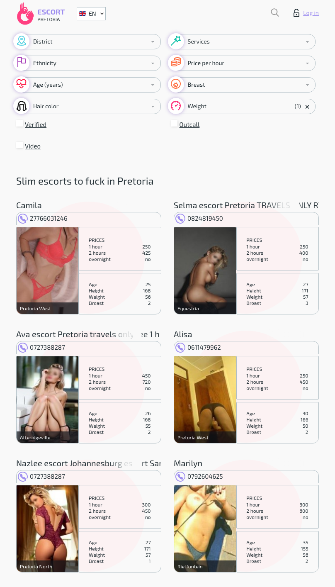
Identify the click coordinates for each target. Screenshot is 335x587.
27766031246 (43, 218)
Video (33, 146)
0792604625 (199, 476)
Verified (35, 124)
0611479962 (198, 347)
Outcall (190, 124)
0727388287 (41, 347)
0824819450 (199, 218)
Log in (306, 12)
